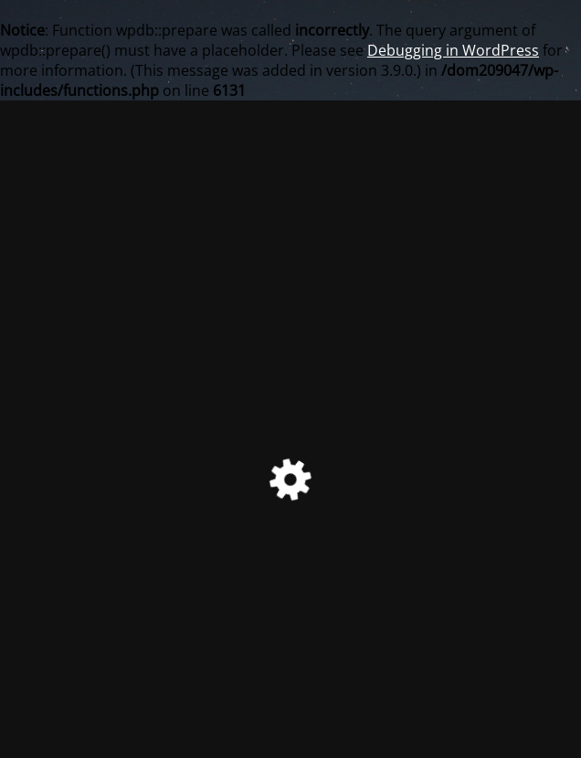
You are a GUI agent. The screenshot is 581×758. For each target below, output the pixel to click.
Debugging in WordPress (453, 50)
